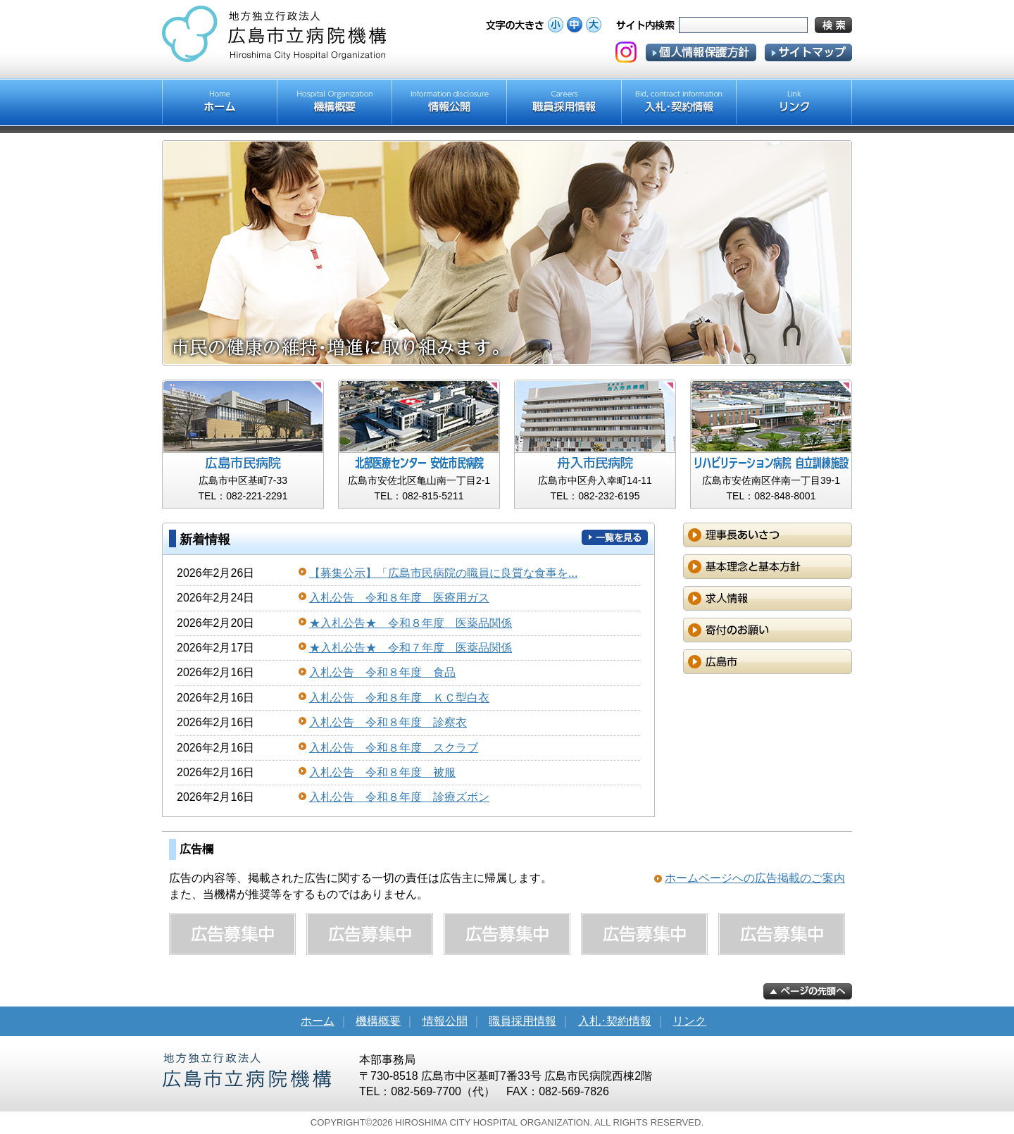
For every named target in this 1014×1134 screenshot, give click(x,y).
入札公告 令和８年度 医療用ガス (399, 598)
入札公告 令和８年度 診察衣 (388, 722)
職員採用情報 (522, 1021)
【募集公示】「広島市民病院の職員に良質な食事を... (443, 573)
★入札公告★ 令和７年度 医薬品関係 (410, 648)
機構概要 (378, 1021)
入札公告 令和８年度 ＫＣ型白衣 (399, 698)
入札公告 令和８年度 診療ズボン (399, 797)
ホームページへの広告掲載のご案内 (755, 878)
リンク (689, 1021)
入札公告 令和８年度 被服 (382, 772)
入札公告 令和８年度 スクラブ (393, 748)
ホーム (317, 1021)
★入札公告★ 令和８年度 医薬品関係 (410, 623)
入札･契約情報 (614, 1021)
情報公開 (445, 1021)
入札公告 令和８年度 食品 (382, 672)
